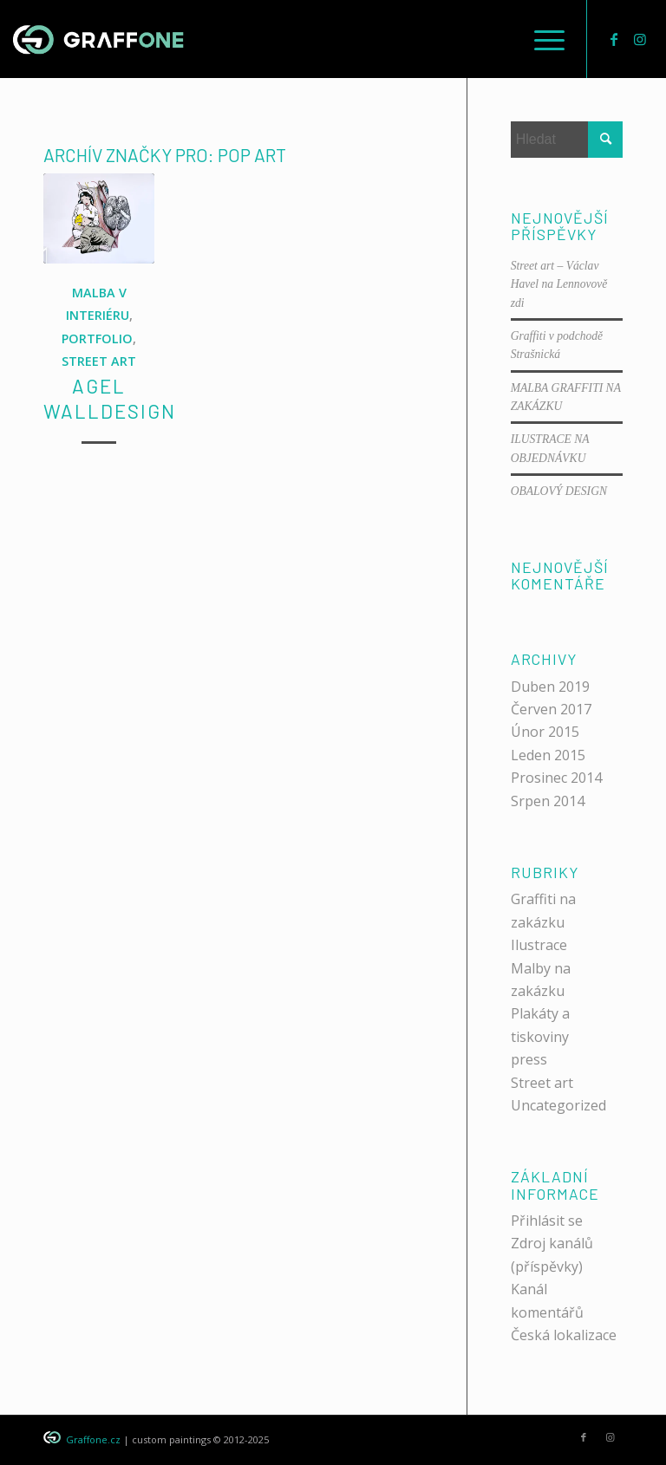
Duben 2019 (550, 686)
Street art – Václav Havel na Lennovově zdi (559, 284)
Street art (542, 1082)
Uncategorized (558, 1105)
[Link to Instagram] (640, 39)
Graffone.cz (93, 1439)
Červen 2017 (551, 709)
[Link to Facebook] (614, 39)
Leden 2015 (548, 755)
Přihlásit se (547, 1220)
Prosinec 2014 (556, 777)
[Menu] (541, 39)
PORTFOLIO (97, 338)
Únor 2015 (545, 731)
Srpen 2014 (547, 801)
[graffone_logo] (98, 39)
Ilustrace (539, 944)
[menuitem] (541, 39)
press (529, 1059)
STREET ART (99, 361)
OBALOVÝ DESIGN (559, 491)
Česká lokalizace (564, 1335)
